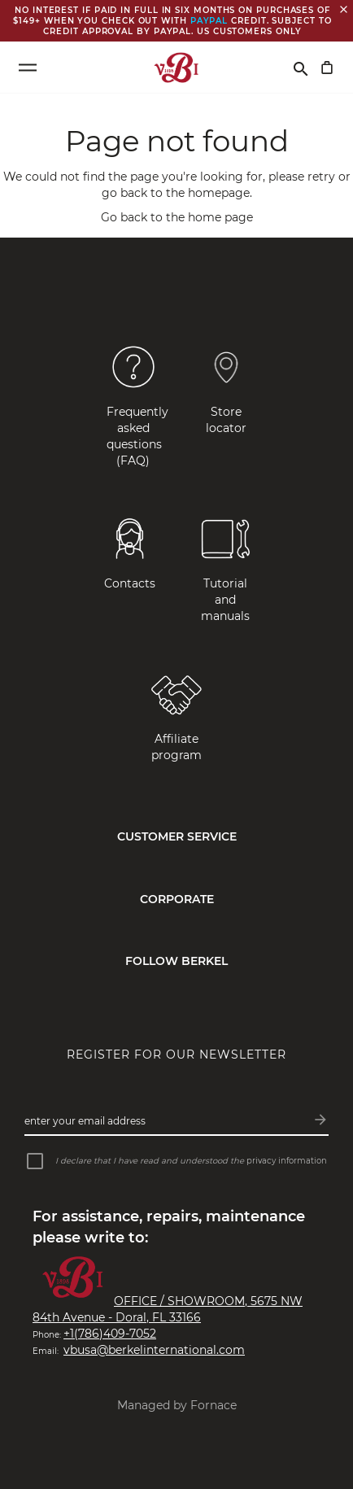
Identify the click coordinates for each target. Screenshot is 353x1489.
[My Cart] (327, 67)
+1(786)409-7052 (109, 1333)
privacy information (286, 1160)
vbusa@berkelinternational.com (154, 1350)
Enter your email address (85, 1121)
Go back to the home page (177, 217)
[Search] (301, 67)
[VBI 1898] (177, 67)
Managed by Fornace (177, 1405)
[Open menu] (27, 67)
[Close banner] (344, 9)
